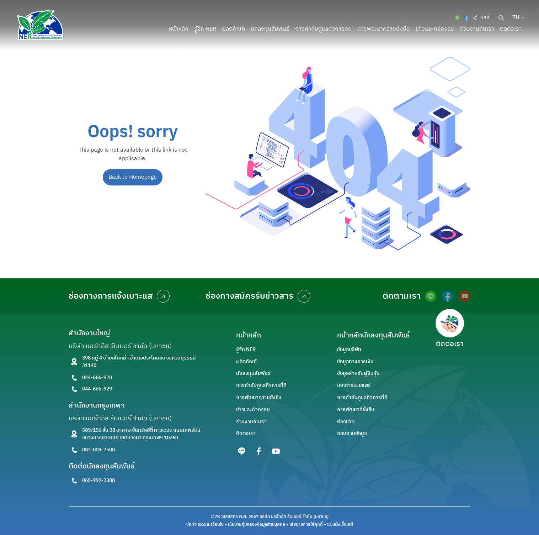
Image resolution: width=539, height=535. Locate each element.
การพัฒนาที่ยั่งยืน (355, 409)
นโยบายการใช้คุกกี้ (306, 524)
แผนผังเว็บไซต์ (340, 524)
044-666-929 (97, 389)
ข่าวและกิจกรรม (435, 29)
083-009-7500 (98, 450)
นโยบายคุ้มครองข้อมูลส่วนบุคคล (256, 524)
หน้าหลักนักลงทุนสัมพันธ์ (373, 335)
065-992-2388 (98, 480)
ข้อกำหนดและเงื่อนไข (205, 524)
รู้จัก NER (205, 29)
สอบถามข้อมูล (352, 433)
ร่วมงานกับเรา (477, 29)
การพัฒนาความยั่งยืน (383, 29)
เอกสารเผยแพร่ (354, 385)
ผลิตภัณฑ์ (233, 29)
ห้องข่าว (345, 422)
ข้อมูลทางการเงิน (355, 361)
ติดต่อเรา (511, 29)
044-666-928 (97, 377)
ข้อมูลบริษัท (349, 349)
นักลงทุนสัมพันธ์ (270, 29)
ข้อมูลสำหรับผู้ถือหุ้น (358, 373)
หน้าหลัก (178, 29)
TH (516, 18)
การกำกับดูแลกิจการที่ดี (323, 29)
